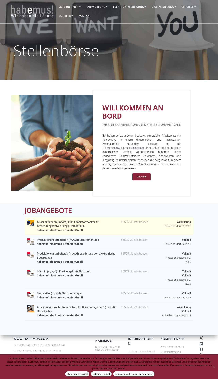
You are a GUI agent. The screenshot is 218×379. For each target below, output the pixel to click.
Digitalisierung (163, 7)
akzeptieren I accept (77, 374)
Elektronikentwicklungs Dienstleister (123, 147)
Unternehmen (68, 7)
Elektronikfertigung (128, 7)
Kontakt (85, 15)
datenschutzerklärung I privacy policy (134, 374)
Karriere (64, 15)
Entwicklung (95, 7)
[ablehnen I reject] (213, 366)
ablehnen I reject (101, 374)
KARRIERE (141, 176)
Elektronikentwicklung (172, 346)
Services (188, 7)
